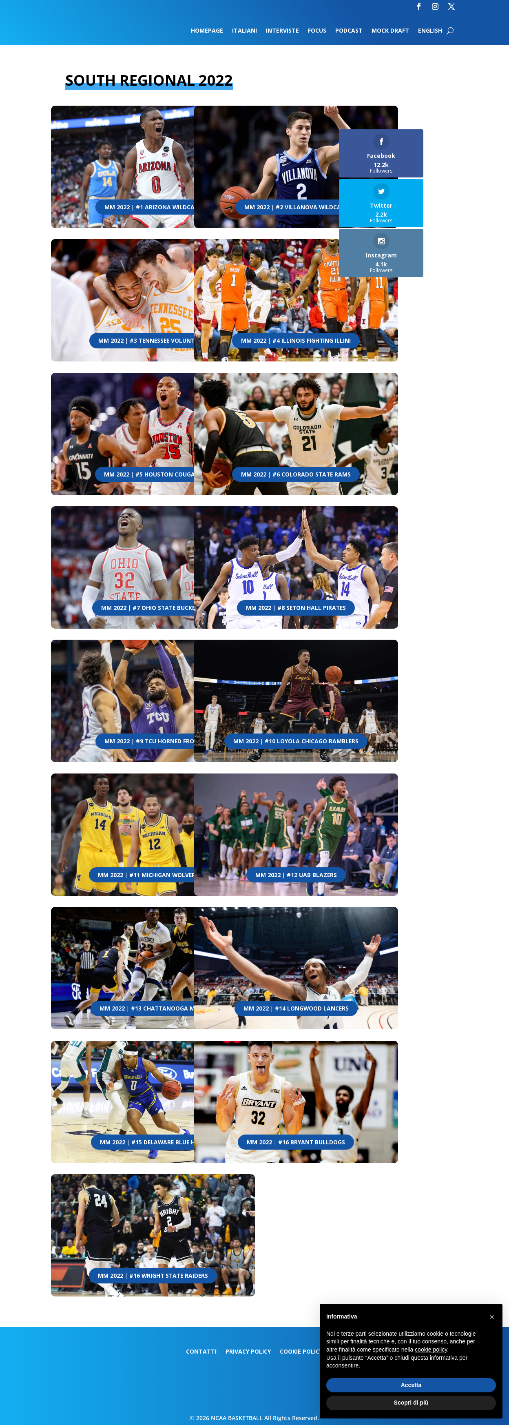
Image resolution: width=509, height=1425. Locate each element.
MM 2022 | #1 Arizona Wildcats (153, 207)
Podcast (349, 31)
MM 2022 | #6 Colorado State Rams (296, 474)
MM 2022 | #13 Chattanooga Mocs (153, 1008)
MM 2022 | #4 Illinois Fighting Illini (296, 341)
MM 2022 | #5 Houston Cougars (153, 474)
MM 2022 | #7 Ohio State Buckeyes (153, 608)
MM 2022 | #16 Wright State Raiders (153, 1276)
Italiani (244, 31)
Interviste (282, 31)
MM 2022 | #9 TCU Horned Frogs (153, 741)
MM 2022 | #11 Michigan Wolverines (153, 875)
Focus (317, 31)
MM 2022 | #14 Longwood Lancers (296, 1008)
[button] (491, 1316)
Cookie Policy (301, 1352)
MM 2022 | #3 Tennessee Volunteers (152, 341)
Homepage (207, 31)
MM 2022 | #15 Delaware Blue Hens (152, 1142)
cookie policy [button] (431, 1349)
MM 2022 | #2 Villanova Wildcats (296, 207)
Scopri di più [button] (411, 1402)
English (430, 31)
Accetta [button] (411, 1385)
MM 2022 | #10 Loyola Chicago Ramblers (295, 741)
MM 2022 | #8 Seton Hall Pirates (296, 608)
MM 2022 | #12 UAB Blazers (296, 875)
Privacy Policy (248, 1352)
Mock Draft (390, 31)
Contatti (201, 1352)
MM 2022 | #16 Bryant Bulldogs (296, 1142)
